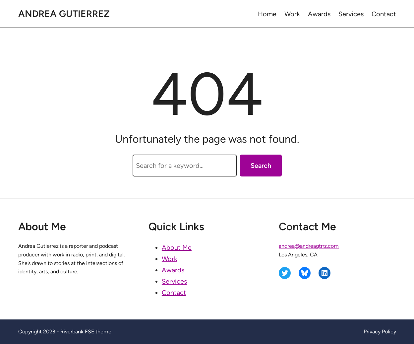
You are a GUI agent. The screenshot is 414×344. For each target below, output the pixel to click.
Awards (173, 270)
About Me (177, 247)
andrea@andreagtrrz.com (309, 246)
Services (174, 281)
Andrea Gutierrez (64, 13)
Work (169, 259)
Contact (174, 293)
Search (261, 166)
